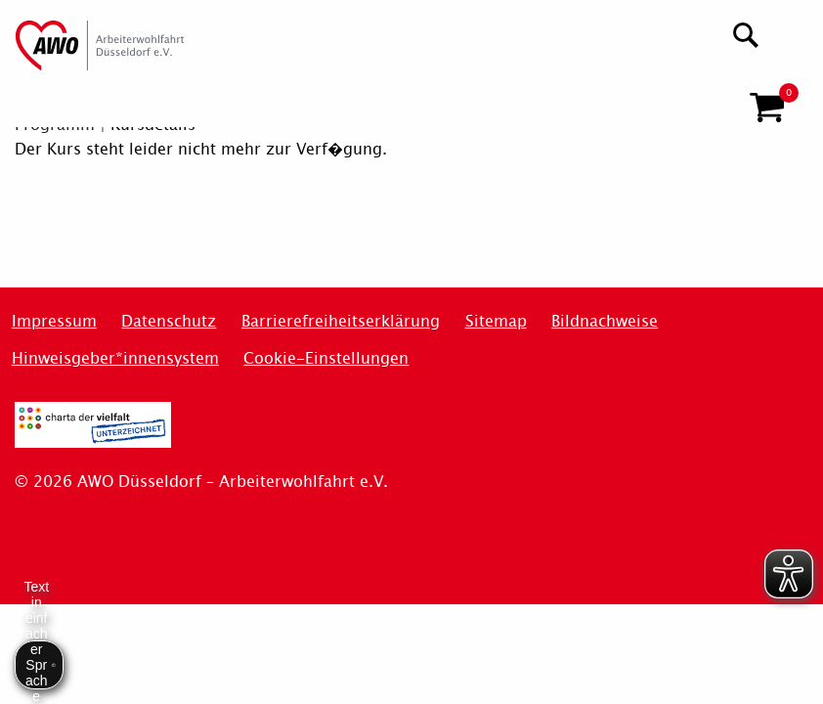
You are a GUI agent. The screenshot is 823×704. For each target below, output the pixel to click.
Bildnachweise (604, 321)
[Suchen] (746, 33)
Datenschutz (168, 321)
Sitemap (496, 321)
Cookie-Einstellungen (326, 358)
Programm (55, 124)
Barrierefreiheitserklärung (340, 321)
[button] (767, 99)
